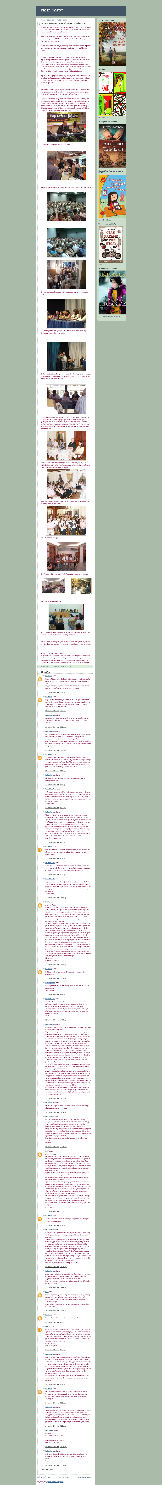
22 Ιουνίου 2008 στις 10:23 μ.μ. (56, 1020)
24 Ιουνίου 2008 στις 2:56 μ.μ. (55, 1350)
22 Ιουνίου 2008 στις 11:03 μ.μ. (56, 1147)
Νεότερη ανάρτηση (43, 1477)
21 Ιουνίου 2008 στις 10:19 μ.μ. (56, 898)
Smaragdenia (50, 983)
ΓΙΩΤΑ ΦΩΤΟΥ (52, 10)
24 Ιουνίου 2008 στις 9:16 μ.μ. (55, 1426)
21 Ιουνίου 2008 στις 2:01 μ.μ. (55, 727)
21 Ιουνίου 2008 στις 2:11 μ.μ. (55, 771)
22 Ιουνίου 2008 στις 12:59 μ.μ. (56, 978)
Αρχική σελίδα (64, 1477)
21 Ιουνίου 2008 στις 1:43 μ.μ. (55, 692)
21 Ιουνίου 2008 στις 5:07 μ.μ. (55, 858)
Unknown (48, 676)
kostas (47, 1326)
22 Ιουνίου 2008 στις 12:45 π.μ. (56, 965)
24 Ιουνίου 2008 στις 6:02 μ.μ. (55, 1403)
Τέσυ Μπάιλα (50, 789)
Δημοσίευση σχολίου (47, 1469)
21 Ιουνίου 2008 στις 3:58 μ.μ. (55, 808)
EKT (47, 902)
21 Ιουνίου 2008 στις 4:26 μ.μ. (55, 842)
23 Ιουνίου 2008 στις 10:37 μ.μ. (56, 1267)
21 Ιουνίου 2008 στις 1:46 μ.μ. (55, 711)
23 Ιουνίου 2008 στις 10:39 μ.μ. (56, 1287)
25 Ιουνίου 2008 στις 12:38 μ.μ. (56, 1465)
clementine (49, 1430)
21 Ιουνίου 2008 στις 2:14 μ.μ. (55, 785)
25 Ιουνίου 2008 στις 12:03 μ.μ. (56, 1447)
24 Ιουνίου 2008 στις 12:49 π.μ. (56, 1310)
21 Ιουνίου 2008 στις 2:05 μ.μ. (55, 750)
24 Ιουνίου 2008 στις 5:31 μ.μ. (55, 1384)
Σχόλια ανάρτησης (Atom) (55, 1482)
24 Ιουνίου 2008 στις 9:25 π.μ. (55, 1322)
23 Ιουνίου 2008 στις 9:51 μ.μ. (55, 1225)
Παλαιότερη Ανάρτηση (85, 1477)
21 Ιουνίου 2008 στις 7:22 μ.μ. (55, 875)
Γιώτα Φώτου (50, 715)
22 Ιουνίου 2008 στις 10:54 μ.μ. (56, 1112)
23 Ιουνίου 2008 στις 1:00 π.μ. (55, 1211)
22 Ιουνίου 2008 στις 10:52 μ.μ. (56, 1098)
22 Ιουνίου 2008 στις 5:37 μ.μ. (55, 994)
